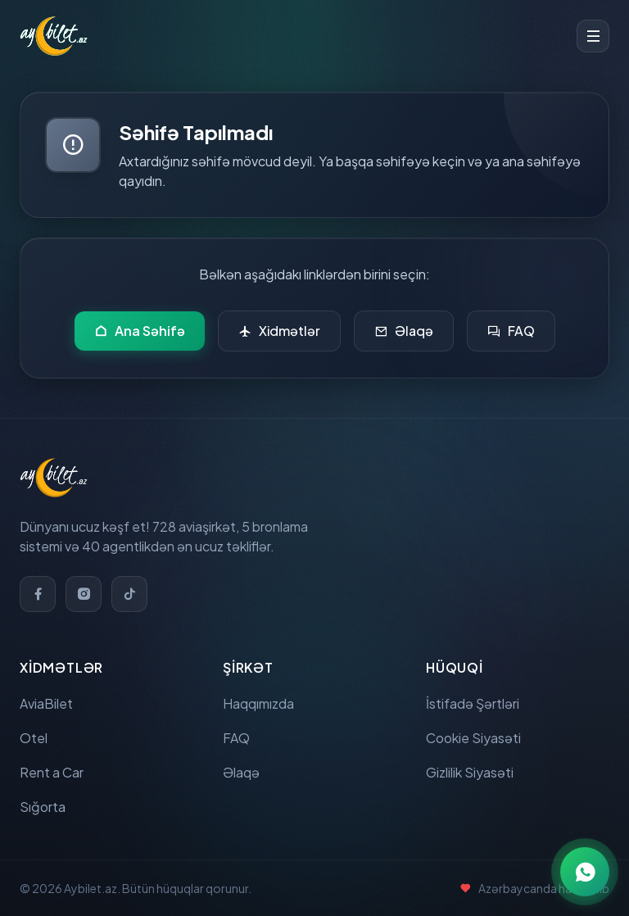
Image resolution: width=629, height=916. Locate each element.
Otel (34, 737)
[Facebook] (38, 594)
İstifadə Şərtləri (472, 703)
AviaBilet (46, 703)
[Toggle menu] (593, 36)
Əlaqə (403, 331)
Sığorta (43, 806)
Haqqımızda (258, 703)
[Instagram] (84, 594)
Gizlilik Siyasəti (470, 772)
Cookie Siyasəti (473, 737)
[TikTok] (129, 594)
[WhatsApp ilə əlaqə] (584, 871)
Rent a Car (52, 772)
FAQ (511, 331)
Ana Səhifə (139, 331)
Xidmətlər (279, 331)
